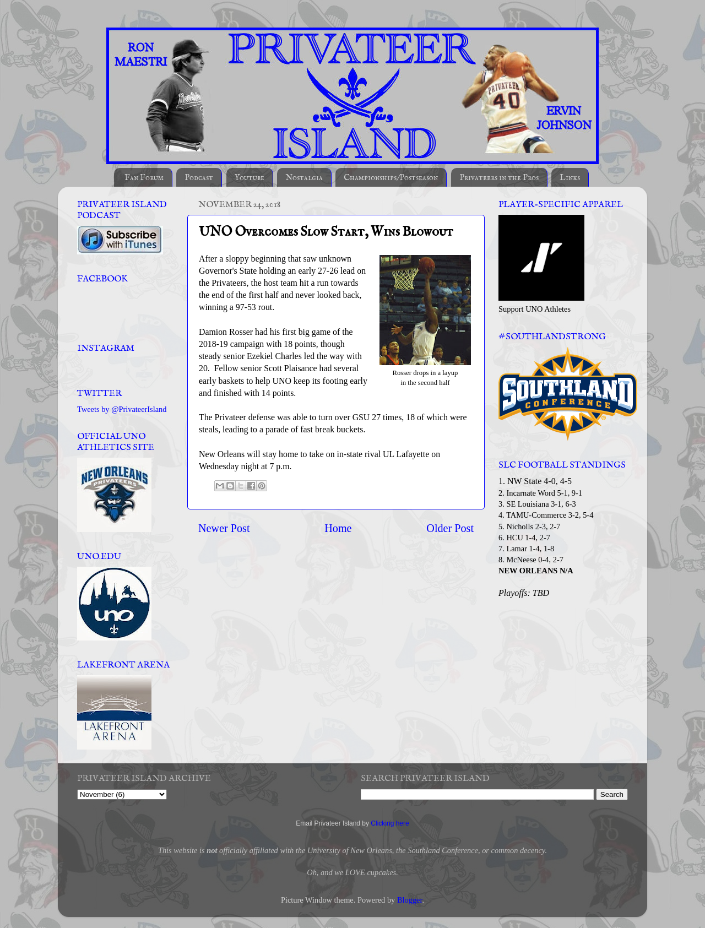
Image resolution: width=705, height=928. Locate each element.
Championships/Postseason (391, 177)
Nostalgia (304, 177)
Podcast (199, 177)
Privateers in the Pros (499, 177)
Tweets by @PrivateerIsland (122, 409)
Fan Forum (144, 177)
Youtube (249, 177)
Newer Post (224, 528)
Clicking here (390, 823)
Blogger (409, 900)
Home (337, 528)
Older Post (450, 528)
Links (570, 177)
